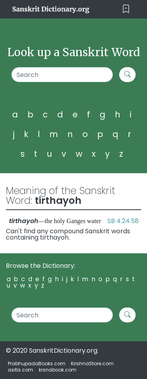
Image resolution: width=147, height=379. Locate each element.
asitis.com (20, 369)
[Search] (62, 74)
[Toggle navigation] (126, 9)
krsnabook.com (57, 369)
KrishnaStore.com (92, 363)
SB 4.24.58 (123, 220)
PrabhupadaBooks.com (36, 363)
